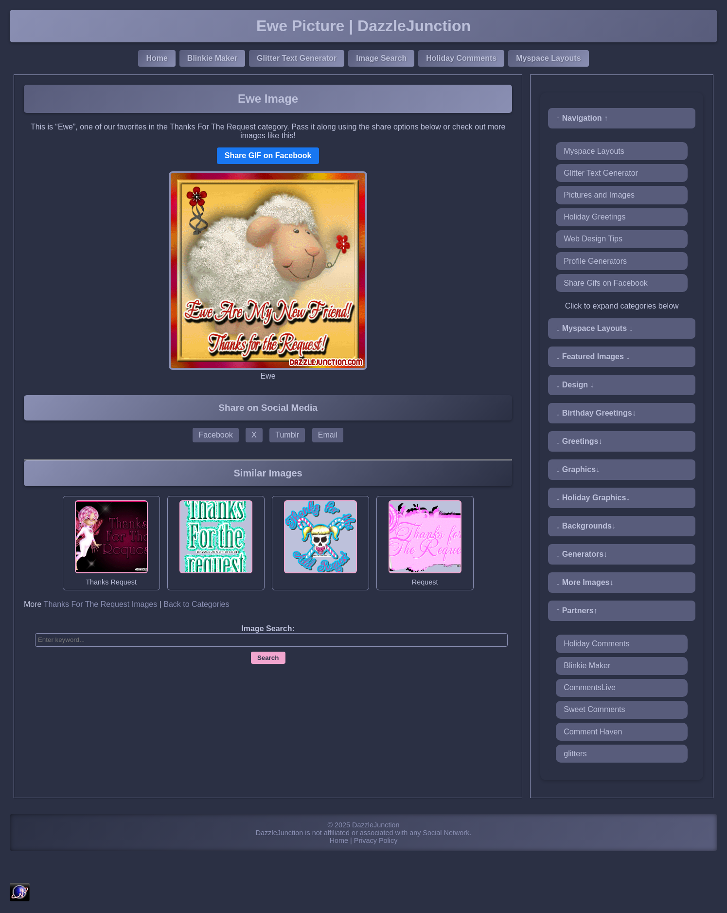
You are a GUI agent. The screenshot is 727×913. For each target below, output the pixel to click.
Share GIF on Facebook (268, 155)
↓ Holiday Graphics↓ (593, 497)
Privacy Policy (376, 840)
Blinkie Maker (212, 58)
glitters (575, 753)
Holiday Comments (461, 58)
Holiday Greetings (594, 217)
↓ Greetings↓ (579, 441)
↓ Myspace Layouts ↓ (594, 328)
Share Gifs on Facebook (606, 283)
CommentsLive (590, 687)
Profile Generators (595, 261)
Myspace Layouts (548, 58)
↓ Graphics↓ (578, 469)
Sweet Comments (594, 709)
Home (156, 58)
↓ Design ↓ (575, 385)
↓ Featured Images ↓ (593, 356)
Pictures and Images (599, 195)
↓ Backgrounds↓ (586, 526)
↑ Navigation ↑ (582, 118)
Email (327, 435)
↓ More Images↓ (584, 582)
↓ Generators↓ (581, 554)
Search (268, 657)
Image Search (381, 58)
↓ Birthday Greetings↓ (596, 413)
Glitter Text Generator (297, 58)
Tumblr (287, 435)
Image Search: (267, 628)
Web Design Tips (593, 239)
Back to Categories (196, 604)
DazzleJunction (376, 825)
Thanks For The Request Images (101, 604)
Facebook (215, 435)
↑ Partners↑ (576, 610)
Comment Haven (593, 732)
